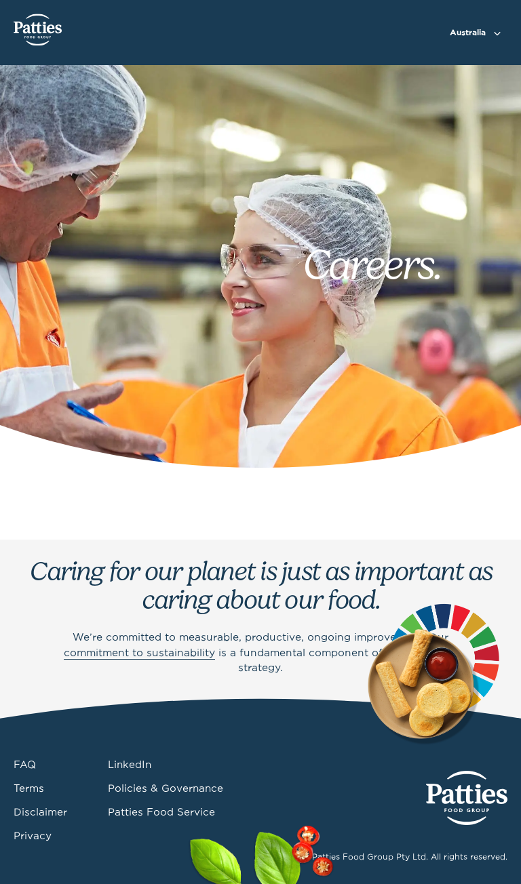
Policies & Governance (165, 789)
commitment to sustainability (139, 653)
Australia (468, 33)
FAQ (25, 765)
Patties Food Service (161, 813)
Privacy (33, 836)
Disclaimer (40, 813)
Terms (29, 789)
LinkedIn (129, 765)
